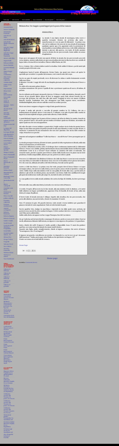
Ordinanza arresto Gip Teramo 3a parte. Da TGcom (9, 396)
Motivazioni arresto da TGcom (7, 311)
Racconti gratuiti (49, 19)
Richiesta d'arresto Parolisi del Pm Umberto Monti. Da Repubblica (9, 388)
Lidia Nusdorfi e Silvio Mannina (9, 135)
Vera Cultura (7, 246)
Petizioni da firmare (7, 192)
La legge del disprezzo (7, 129)
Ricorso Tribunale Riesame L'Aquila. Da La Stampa (9, 380)
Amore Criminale (9, 29)
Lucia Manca (7, 140)
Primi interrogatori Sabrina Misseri (8, 351)
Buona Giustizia (8, 65)
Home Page (23, 245)
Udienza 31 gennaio (7, 281)
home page (6, 19)
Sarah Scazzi (8, 223)
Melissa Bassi (8, 170)
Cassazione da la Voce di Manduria (9, 316)
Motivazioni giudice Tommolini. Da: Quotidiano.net (8, 417)
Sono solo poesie (60, 19)
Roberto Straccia (9, 218)
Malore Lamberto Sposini (7, 148)
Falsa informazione (8, 94)
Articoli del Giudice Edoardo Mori (9, 43)
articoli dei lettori (9, 39)
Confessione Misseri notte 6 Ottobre (8, 328)
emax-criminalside (37, 19)
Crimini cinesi (8, 82)
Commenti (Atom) (31, 262)
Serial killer (7, 231)
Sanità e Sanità (8, 220)
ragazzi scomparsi (7, 209)
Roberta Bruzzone (7, 213)
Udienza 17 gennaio (7, 285)
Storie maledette (26, 19)
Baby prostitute (8, 63)
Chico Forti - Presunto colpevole (7, 78)
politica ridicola (8, 198)
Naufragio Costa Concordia (9, 177)
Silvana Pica (7, 237)
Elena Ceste (7, 91)
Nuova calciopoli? (7, 185)
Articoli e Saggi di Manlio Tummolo (8, 54)
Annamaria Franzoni (7, 32)
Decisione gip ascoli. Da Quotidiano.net (8, 430)
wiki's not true (15, 19)
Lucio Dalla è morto (8, 143)
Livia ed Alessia (8, 138)
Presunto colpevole (7, 201)
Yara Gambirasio (9, 259)
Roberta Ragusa (9, 216)
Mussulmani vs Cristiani (8, 173)
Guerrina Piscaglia (6, 113)
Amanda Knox (8, 27)
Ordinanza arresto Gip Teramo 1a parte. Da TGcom (9, 410)
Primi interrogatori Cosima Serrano (9, 340)
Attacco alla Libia (9, 58)
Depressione (8, 88)
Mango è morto (9, 152)
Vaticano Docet (8, 244)
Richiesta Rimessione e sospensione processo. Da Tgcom (8, 304)
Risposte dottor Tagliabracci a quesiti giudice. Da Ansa (9, 373)
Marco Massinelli (9, 154)
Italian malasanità (7, 117)
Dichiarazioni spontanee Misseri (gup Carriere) (8, 334)
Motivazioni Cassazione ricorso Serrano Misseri (9, 297)
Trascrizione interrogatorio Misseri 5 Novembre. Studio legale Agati (8, 359)
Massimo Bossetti (7, 167)
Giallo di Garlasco (6, 101)
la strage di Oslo (9, 132)
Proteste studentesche (8, 205)
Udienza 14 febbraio (7, 273)
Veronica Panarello (7, 249)
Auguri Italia (7, 60)
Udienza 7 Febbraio (7, 277)
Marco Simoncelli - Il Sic (8, 162)
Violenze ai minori (7, 255)
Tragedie (6, 241)
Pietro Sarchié (8, 196)
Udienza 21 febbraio (7, 270)
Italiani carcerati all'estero (9, 121)
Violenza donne (8, 252)
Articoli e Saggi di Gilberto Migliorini (8, 49)
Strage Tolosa (8, 239)
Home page (52, 258)
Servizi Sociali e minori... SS (8, 234)
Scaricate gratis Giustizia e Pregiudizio (9, 227)
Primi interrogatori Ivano (8, 345)
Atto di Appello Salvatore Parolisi (8, 436)
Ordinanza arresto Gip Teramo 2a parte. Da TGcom (9, 403)
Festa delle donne (7, 97)
